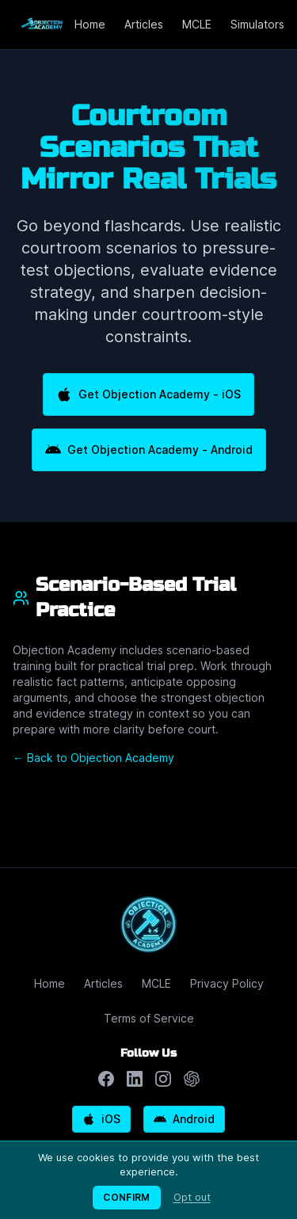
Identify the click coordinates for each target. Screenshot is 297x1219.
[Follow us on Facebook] (106, 1079)
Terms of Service (149, 1018)
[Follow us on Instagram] (163, 1079)
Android (184, 1119)
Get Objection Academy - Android (149, 450)
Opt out (192, 1196)
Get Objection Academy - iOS (148, 394)
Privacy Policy (227, 983)
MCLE (196, 24)
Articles (143, 24)
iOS (101, 1119)
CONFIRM (126, 1197)
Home (89, 24)
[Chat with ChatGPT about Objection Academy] (192, 1079)
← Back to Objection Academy (93, 757)
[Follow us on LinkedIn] (135, 1079)
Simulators (257, 24)
